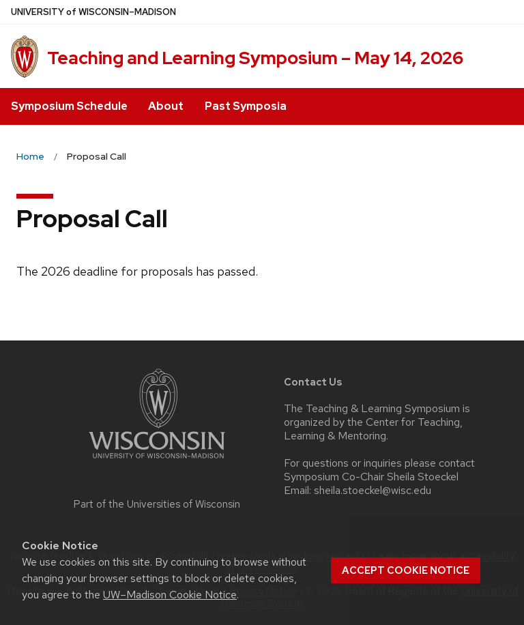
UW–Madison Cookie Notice (170, 594)
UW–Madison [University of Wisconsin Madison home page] (93, 12)
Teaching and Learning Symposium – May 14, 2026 (255, 58)
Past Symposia (246, 106)
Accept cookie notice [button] (405, 570)
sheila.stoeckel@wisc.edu (372, 490)
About (166, 106)
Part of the (157, 504)
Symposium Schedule (69, 106)
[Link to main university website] (157, 461)
